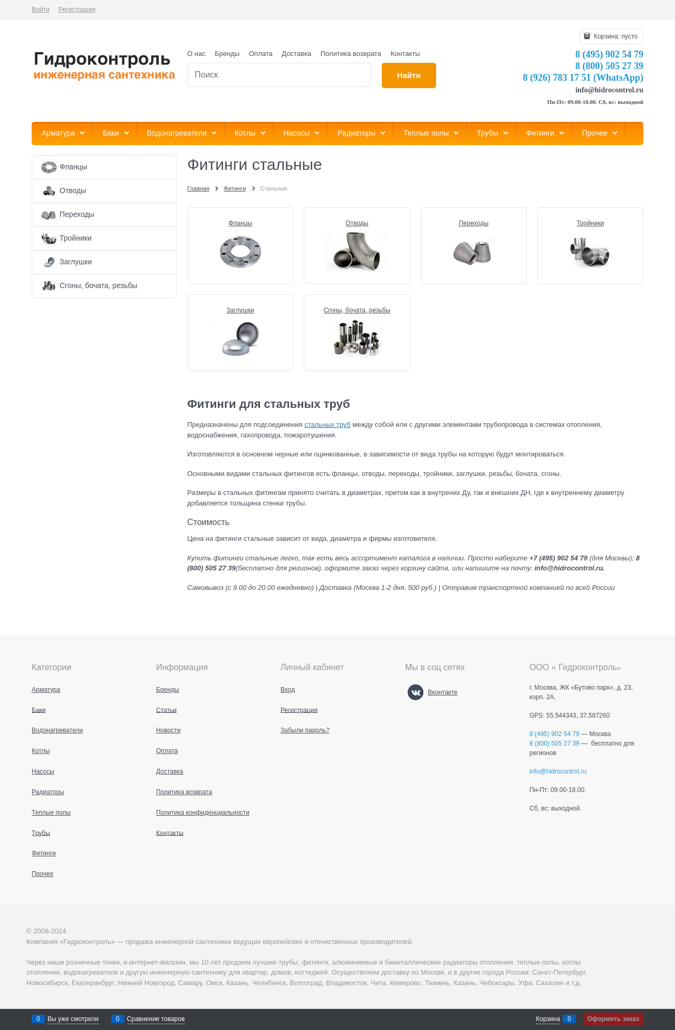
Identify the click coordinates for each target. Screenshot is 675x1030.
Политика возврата (351, 54)
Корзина (548, 1019)
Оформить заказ (613, 1019)
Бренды (227, 54)
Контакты (405, 54)
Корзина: (615, 36)
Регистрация (77, 9)
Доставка (296, 54)
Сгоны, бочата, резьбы (357, 310)
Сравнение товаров (156, 1019)
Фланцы (240, 223)
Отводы (356, 223)
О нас (196, 54)
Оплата (261, 54)
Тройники (590, 223)
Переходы (473, 223)
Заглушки (240, 310)
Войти (41, 9)
